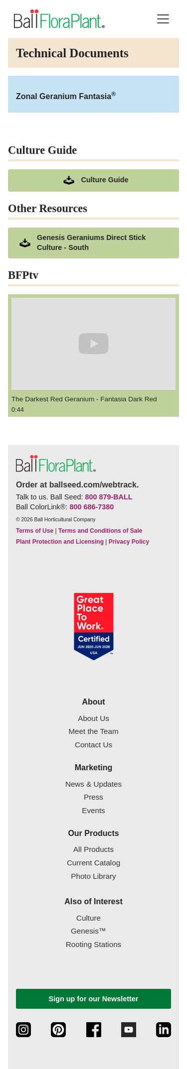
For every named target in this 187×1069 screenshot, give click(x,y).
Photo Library (93, 876)
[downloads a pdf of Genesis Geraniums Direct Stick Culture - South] (93, 243)
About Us (93, 718)
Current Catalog (93, 862)
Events (93, 810)
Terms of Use (34, 530)
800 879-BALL (108, 497)
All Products (93, 849)
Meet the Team (93, 731)
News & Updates (93, 784)
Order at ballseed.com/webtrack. (77, 484)
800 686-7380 (91, 507)
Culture (88, 918)
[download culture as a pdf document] (93, 180)
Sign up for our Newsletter (94, 999)
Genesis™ (88, 931)
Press (93, 797)
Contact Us (93, 744)
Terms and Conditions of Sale (100, 530)
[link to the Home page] (58, 19)
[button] (163, 19)
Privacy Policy (129, 541)
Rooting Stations (93, 944)
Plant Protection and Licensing (60, 541)
